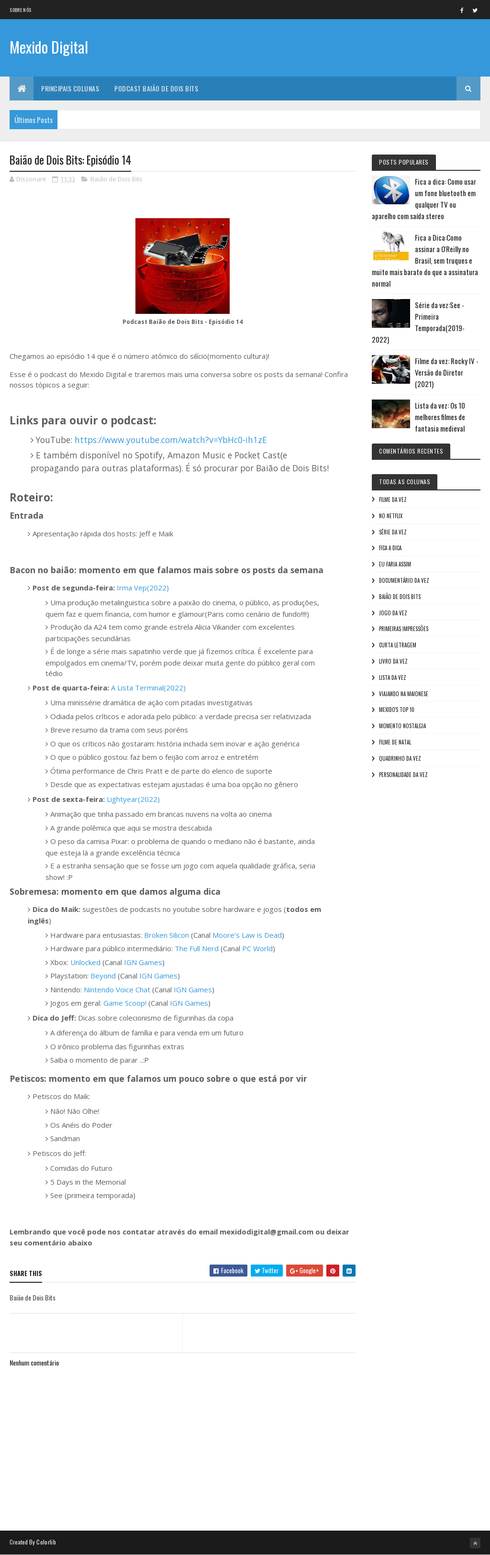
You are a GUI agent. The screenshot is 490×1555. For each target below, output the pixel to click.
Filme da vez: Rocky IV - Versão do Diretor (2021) (447, 372)
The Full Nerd (197, 948)
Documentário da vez (404, 580)
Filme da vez (393, 499)
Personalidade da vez (403, 774)
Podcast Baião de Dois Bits (156, 88)
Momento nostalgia (402, 726)
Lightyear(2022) (133, 799)
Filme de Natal (395, 742)
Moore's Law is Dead (247, 935)
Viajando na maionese (403, 694)
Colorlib (46, 1542)
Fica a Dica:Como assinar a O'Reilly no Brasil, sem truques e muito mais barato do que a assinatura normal (425, 260)
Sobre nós (20, 9)
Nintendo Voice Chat (117, 989)
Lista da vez (392, 677)
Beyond (103, 975)
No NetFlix (390, 516)
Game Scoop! (124, 1003)
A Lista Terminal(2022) (148, 687)
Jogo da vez (393, 613)
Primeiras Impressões (403, 629)
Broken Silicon (166, 935)
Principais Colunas (70, 88)
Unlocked (85, 962)
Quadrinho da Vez (400, 758)
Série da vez (393, 532)
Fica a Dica (390, 548)
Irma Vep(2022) (143, 587)
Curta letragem (397, 645)
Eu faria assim (395, 564)
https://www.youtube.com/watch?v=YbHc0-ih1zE (171, 439)
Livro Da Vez (393, 661)
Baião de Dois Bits (116, 179)
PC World (257, 948)
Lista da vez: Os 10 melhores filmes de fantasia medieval (440, 416)
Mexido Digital (49, 46)
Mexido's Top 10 (396, 709)
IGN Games (143, 962)
